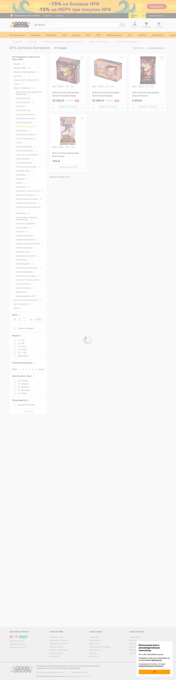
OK (154, 672)
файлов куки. (157, 660)
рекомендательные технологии (151, 666)
